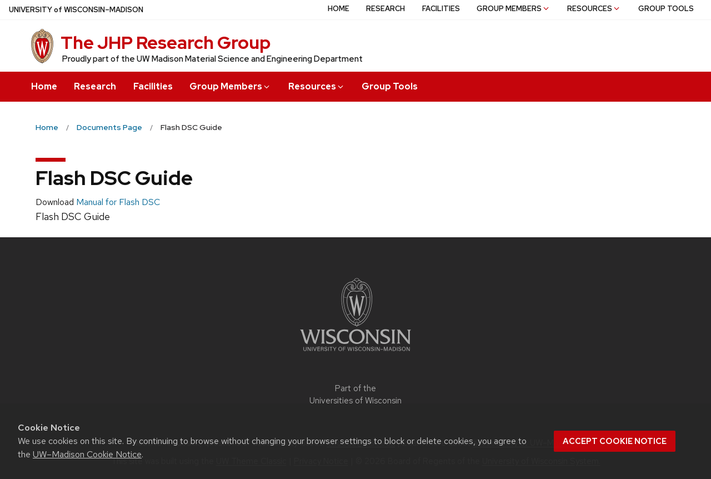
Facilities (153, 86)
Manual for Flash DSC (118, 202)
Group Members (230, 86)
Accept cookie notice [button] (615, 441)
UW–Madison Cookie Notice (87, 454)
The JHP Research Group (166, 42)
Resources (316, 86)
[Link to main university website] (355, 353)
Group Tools (390, 86)
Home (44, 86)
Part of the (355, 395)
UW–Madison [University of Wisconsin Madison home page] (76, 9)
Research (95, 86)
